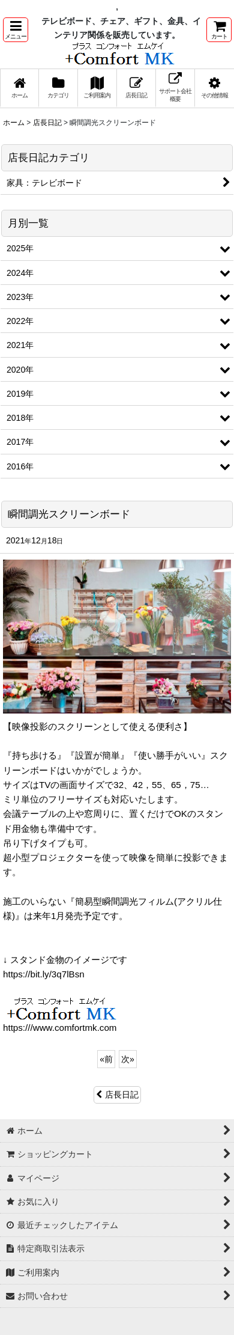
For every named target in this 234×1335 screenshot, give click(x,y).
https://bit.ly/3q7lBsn (44, 974)
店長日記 (117, 1094)
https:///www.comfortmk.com (60, 1027)
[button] (15, 29)
